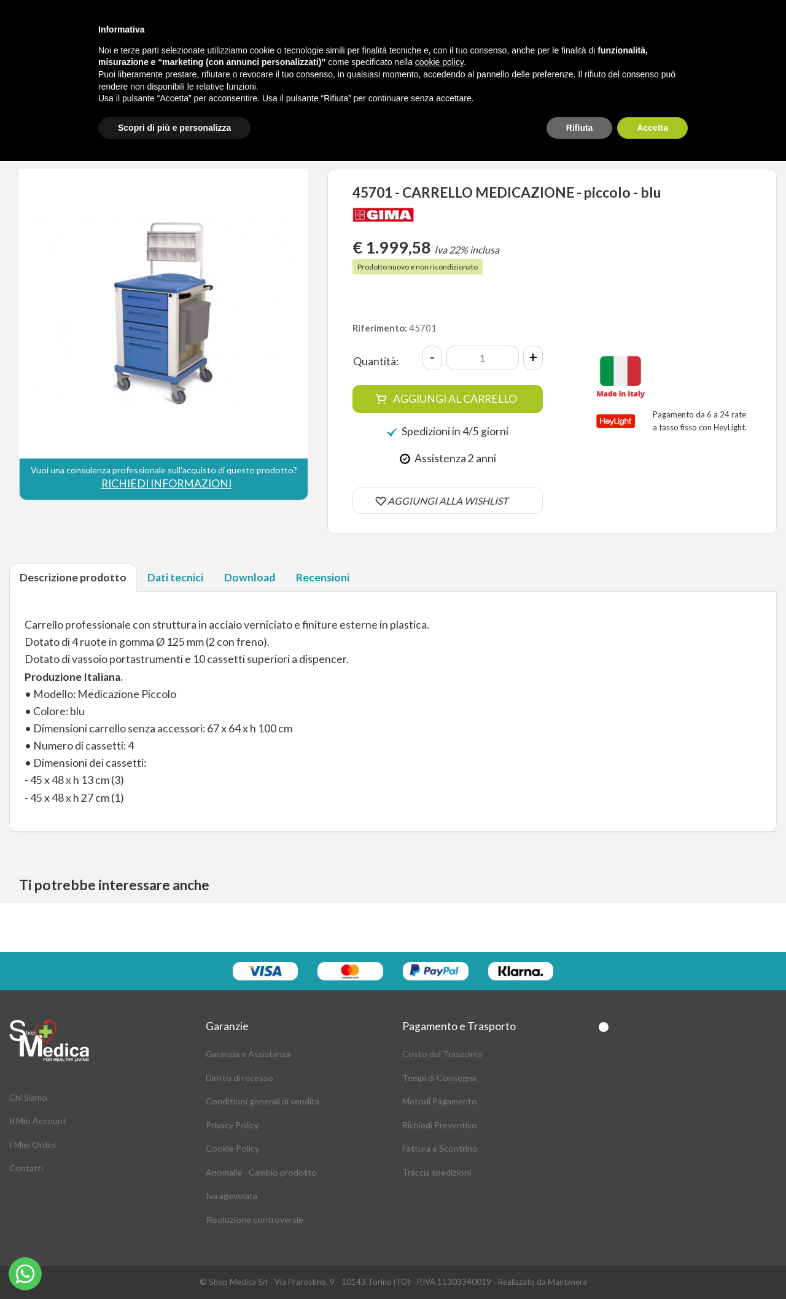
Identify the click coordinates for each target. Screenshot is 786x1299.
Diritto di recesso (239, 1077)
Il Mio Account (37, 1120)
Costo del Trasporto (442, 1054)
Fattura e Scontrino (440, 1148)
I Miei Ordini (32, 1144)
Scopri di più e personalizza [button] (174, 128)
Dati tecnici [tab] (175, 577)
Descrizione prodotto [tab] (73, 577)
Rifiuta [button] (579, 128)
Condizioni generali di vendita (262, 1101)
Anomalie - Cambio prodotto (261, 1172)
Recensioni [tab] (322, 577)
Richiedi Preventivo (439, 1125)
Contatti (26, 1168)
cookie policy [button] (439, 62)
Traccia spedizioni (436, 1172)
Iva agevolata (231, 1195)
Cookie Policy (232, 1148)
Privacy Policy (232, 1125)
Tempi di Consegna (439, 1077)
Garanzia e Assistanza (248, 1054)
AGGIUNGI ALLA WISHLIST (447, 500)
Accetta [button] (652, 128)
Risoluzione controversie (254, 1219)
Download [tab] (249, 577)
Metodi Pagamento (439, 1101)
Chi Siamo (28, 1097)
